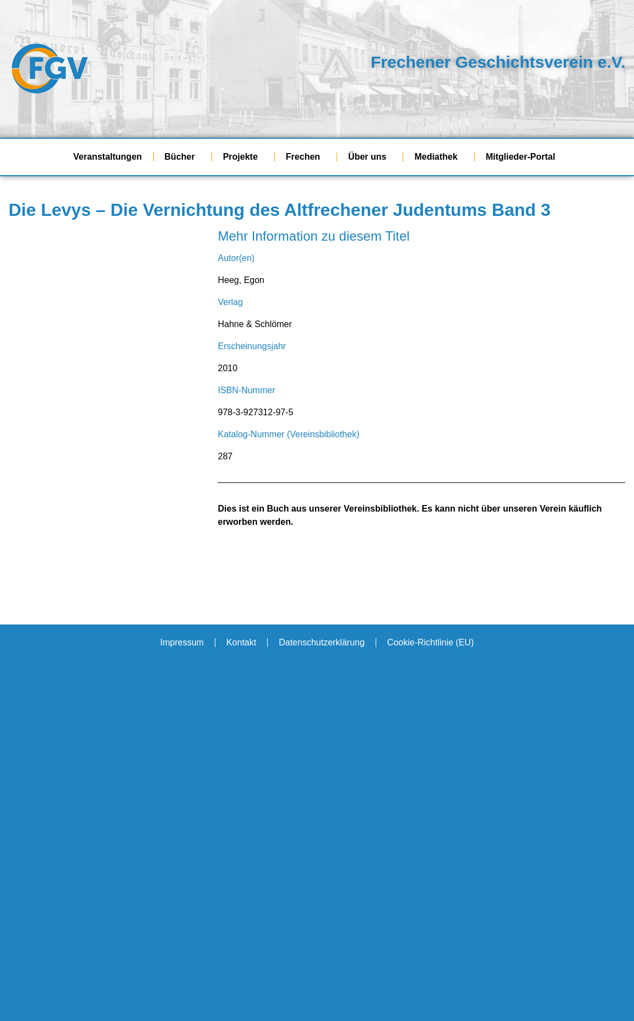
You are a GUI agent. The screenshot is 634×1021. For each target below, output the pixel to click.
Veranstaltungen (107, 156)
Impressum (182, 642)
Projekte (243, 156)
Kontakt (241, 642)
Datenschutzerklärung (322, 642)
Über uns (370, 156)
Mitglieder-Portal (523, 156)
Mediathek (438, 156)
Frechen (306, 156)
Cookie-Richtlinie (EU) (430, 642)
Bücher (183, 156)
